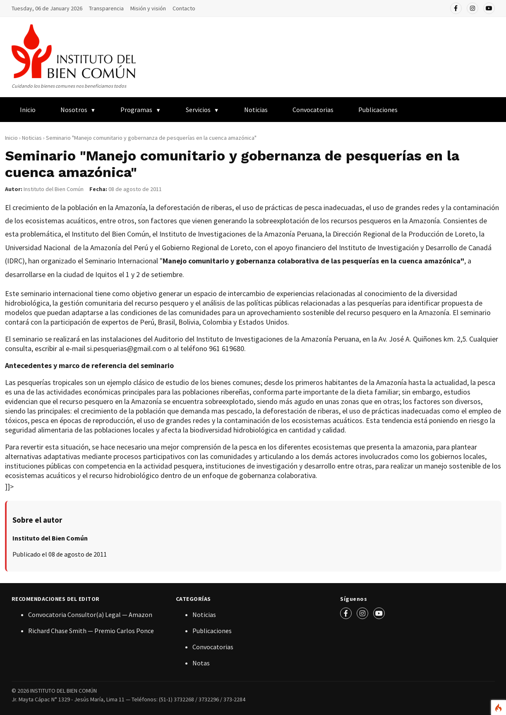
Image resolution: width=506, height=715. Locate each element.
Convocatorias (313, 109)
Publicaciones (212, 631)
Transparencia (106, 8)
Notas (201, 663)
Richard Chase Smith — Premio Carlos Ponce (91, 631)
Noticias (256, 109)
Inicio (11, 137)
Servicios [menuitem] (198, 109)
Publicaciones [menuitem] (378, 109)
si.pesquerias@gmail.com (126, 348)
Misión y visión (148, 8)
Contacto (184, 8)
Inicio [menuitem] (28, 109)
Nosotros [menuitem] (73, 109)
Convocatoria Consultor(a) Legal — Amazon (90, 614)
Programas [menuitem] (136, 109)
